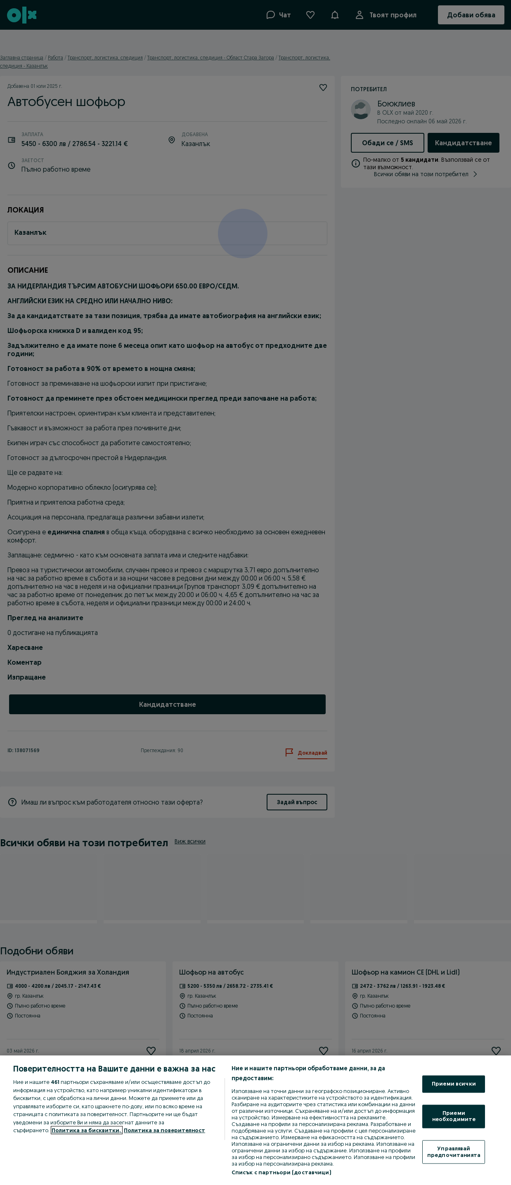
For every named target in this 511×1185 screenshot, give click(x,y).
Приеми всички (454, 1084)
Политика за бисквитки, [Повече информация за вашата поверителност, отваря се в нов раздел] (87, 1130)
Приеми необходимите (454, 1116)
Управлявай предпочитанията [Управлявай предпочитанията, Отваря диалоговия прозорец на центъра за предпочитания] (453, 1151)
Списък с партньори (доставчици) (281, 1172)
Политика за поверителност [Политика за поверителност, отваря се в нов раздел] (164, 1130)
